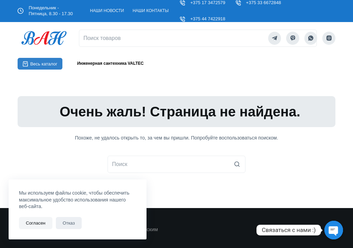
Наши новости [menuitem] (107, 10)
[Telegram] (274, 38)
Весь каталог (40, 63)
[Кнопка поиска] (236, 164)
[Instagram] (328, 38)
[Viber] (292, 38)
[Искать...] (176, 164)
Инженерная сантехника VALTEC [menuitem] (110, 63)
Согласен (36, 223)
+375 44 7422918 (207, 18)
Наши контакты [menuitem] (151, 10)
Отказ (69, 223)
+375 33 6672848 (263, 2)
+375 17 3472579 (207, 2)
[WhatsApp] (310, 38)
